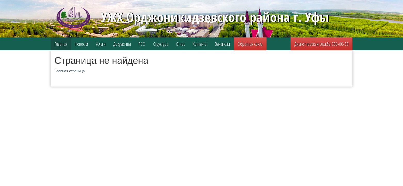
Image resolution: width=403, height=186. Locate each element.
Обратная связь (250, 44)
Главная (60, 44)
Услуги (101, 44)
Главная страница (69, 71)
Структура (160, 44)
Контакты (200, 44)
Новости (81, 44)
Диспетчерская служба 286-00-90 (321, 44)
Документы (122, 44)
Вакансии (222, 44)
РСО (142, 44)
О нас (180, 44)
